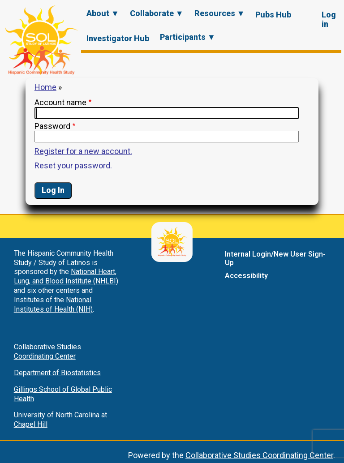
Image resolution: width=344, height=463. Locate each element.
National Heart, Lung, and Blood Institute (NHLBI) (66, 276)
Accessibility (246, 275)
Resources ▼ (219, 13)
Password (52, 126)
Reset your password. (73, 165)
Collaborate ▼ (157, 13)
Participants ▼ (187, 37)
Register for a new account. (83, 151)
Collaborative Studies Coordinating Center (47, 351)
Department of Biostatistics (57, 373)
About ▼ (102, 13)
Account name (60, 102)
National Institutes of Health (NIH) (53, 304)
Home (45, 87)
